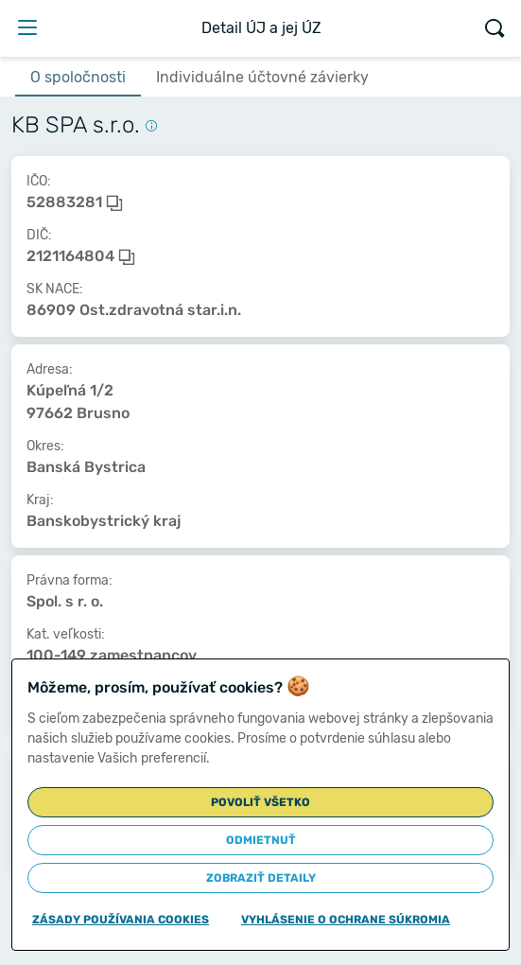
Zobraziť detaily (261, 878)
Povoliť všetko (260, 802)
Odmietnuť (261, 840)
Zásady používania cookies (120, 919)
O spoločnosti (78, 77)
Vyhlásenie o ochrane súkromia (345, 919)
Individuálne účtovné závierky (262, 77)
